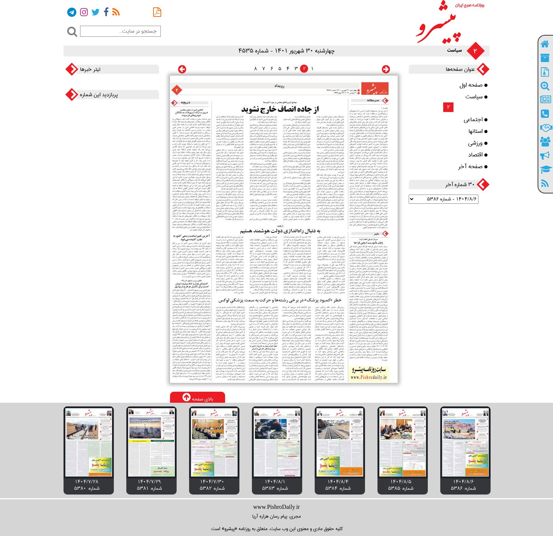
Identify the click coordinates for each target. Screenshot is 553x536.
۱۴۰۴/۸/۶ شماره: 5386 (463, 485)
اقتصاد (478, 155)
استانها (478, 131)
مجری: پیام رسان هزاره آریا (276, 516)
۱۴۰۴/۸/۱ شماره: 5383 (275, 485)
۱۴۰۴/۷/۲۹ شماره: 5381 (149, 485)
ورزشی (478, 143)
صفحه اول (473, 85)
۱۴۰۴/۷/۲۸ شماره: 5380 (87, 485)
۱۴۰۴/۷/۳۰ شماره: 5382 (212, 485)
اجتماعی (476, 119)
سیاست (477, 97)
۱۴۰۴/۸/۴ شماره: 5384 (338, 485)
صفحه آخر (473, 166)
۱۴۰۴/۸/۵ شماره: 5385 (400, 485)
